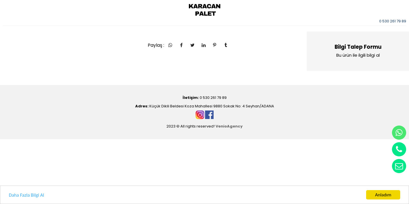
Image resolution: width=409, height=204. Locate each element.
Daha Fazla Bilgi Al (26, 195)
